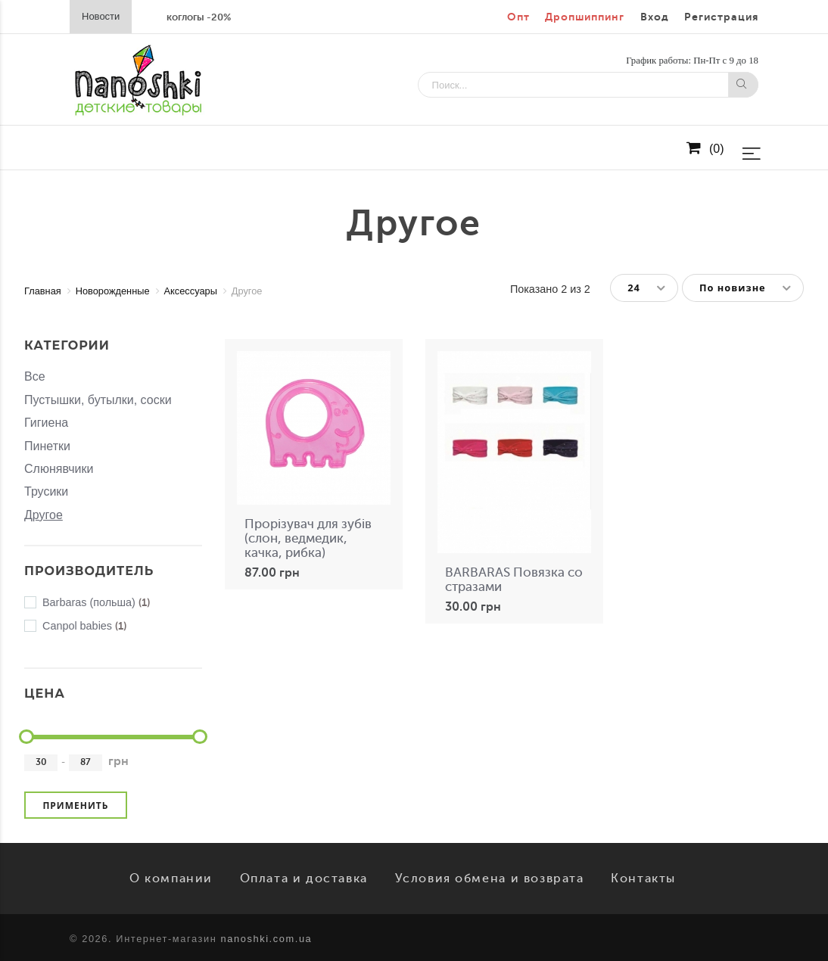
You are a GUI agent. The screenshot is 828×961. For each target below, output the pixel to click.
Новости (101, 16)
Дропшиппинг (584, 17)
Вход (654, 17)
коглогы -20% (199, 17)
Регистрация (721, 17)
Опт (518, 17)
